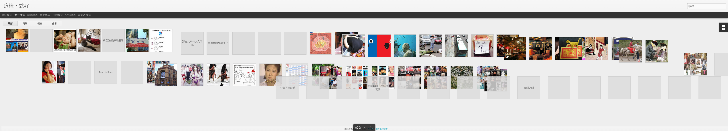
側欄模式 (58, 14)
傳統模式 (7, 14)
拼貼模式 (45, 14)
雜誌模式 (32, 14)
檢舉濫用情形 (382, 129)
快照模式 (70, 14)
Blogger (371, 129)
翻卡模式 (20, 14)
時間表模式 (84, 14)
